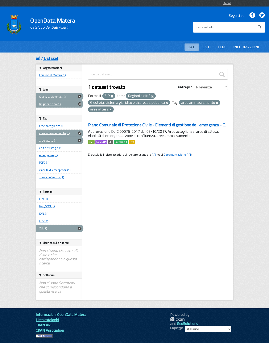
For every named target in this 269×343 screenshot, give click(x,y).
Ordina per (185, 87)
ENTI (206, 47)
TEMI (222, 47)
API (154, 154)
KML (91, 142)
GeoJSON (101, 142)
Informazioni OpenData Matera (61, 314)
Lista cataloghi (47, 320)
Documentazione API (177, 154)
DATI (192, 47)
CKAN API (43, 325)
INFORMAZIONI (246, 47)
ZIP (110, 142)
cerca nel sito (205, 27)
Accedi (227, 3)
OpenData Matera (52, 23)
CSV (131, 142)
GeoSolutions (187, 323)
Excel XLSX (121, 142)
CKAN (177, 319)
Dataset (51, 58)
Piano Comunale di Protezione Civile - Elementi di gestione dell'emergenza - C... (157, 125)
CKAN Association (50, 330)
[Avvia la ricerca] (259, 27)
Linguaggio (176, 328)
